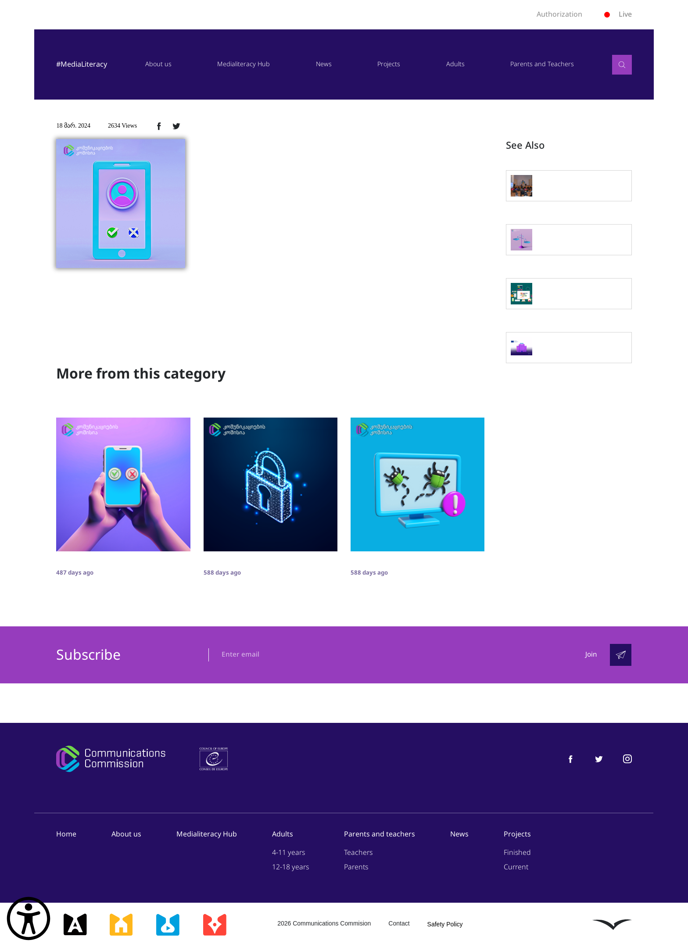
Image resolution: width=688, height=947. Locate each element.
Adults (455, 64)
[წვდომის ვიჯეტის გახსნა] (28, 918)
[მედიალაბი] (167, 925)
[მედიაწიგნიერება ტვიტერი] (599, 759)
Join (590, 655)
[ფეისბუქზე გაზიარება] (158, 126)
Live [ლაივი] (618, 14)
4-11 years (288, 853)
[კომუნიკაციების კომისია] (110, 759)
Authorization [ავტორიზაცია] (559, 14)
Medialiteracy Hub (243, 64)
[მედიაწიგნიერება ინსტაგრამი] (627, 759)
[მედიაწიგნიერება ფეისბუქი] (570, 759)
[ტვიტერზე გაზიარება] (176, 126)
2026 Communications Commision (324, 923)
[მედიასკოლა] (121, 925)
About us (158, 64)
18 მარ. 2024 (73, 125)
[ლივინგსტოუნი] (612, 925)
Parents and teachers (379, 834)
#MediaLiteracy (81, 64)
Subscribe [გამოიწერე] (88, 655)
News (324, 64)
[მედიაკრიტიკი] (214, 925)
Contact (398, 923)
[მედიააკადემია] (75, 925)
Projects (388, 64)
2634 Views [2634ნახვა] (122, 125)
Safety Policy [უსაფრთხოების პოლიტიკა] (445, 924)
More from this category (141, 374)
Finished (517, 853)
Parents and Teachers (542, 64)
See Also (525, 146)
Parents (356, 867)
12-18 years (290, 867)
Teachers (358, 853)
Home (66, 834)
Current (516, 867)
